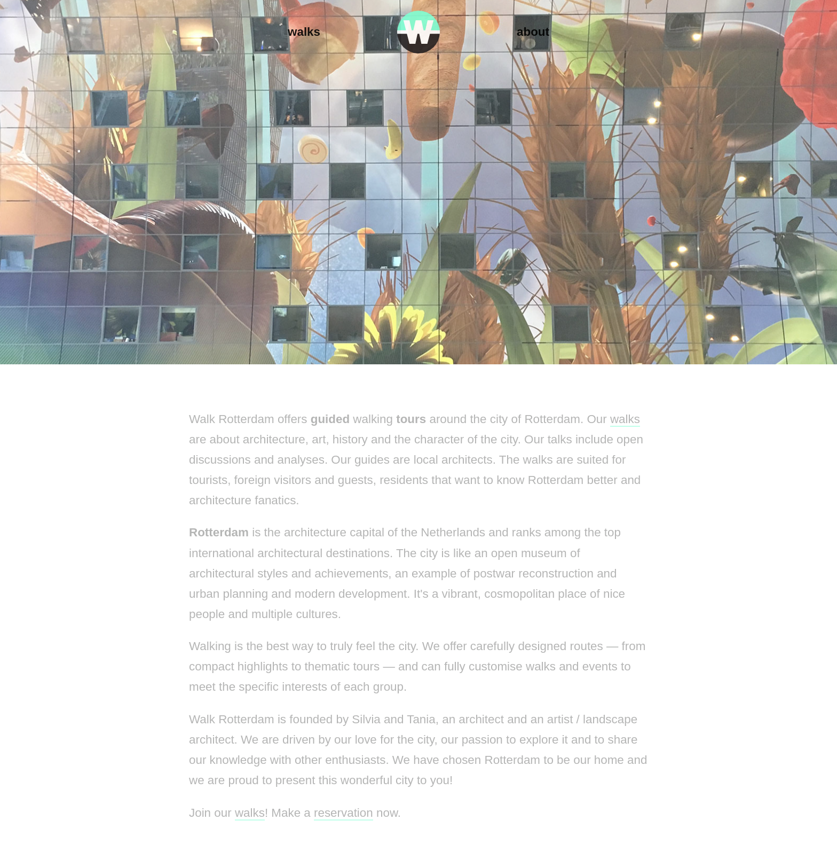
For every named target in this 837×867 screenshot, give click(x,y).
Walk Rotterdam (418, 32)
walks (625, 419)
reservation (343, 812)
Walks (304, 31)
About (533, 31)
